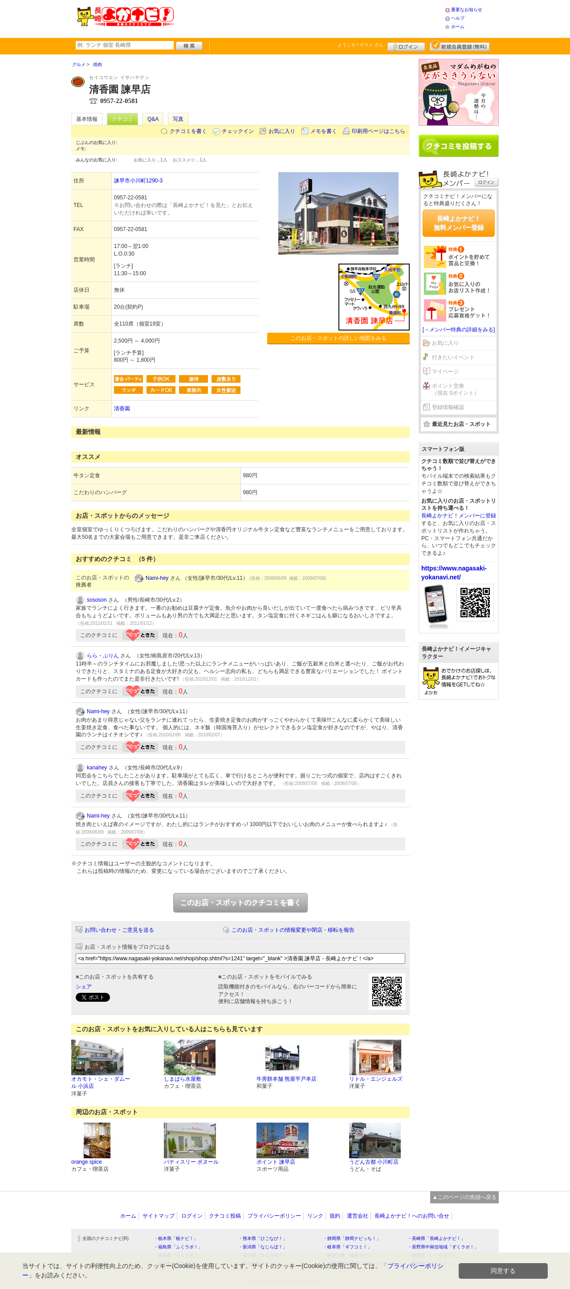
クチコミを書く (188, 131)
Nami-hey (157, 578)
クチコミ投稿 (225, 1216)
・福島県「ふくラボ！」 (178, 1246)
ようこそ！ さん (360, 44)
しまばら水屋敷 (182, 1079)
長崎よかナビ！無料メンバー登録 (459, 223)
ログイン (406, 45)
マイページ (445, 371)
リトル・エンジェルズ (376, 1079)
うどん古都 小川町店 (374, 1162)
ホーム (457, 26)
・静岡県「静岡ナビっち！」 (352, 1238)
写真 (178, 119)
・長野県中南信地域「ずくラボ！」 (443, 1246)
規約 (335, 1216)
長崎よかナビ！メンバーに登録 (458, 515)
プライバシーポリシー (274, 1216)
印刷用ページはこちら (378, 131)
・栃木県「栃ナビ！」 (176, 1238)
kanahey (97, 767)
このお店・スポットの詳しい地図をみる (338, 338)
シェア (84, 986)
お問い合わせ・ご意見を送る (119, 930)
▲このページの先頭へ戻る (464, 1197)
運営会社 (357, 1216)
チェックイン (238, 131)
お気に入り (282, 131)
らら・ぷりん (103, 656)
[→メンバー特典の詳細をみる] (459, 329)
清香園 (122, 408)
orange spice (86, 1162)
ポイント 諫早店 (275, 1162)
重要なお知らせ (466, 9)
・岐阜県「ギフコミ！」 (347, 1246)
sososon (97, 600)
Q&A (153, 119)
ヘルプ (457, 18)
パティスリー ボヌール (191, 1162)
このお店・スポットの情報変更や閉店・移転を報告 (293, 930)
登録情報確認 (448, 407)
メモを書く (323, 131)
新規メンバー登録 (460, 45)
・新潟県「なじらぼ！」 (262, 1246)
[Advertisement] (309, 17)
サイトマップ (158, 1216)
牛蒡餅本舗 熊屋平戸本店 (286, 1079)
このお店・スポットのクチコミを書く (240, 902)
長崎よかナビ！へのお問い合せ (412, 1216)
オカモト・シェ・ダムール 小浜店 (100, 1083)
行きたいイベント (453, 357)
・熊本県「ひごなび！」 (262, 1238)
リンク (315, 1216)
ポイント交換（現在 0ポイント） (455, 390)
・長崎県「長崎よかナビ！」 (436, 1238)
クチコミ (122, 119)
